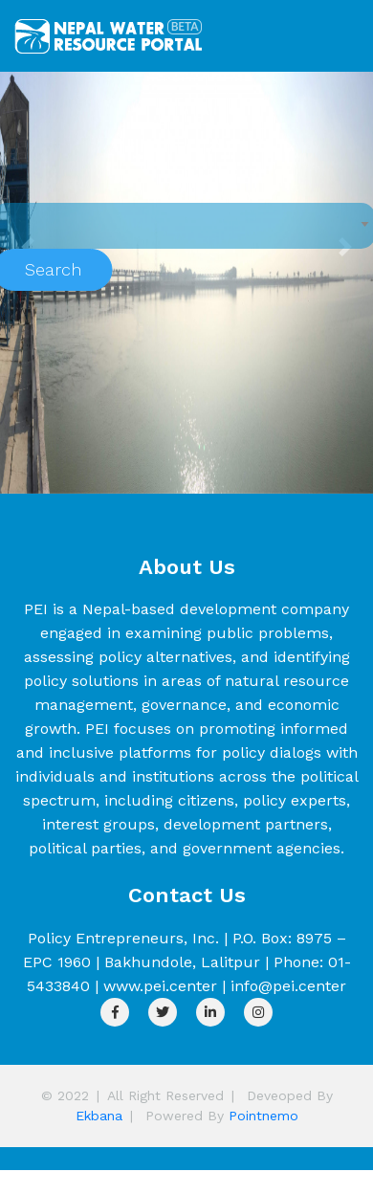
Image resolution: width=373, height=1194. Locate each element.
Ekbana (99, 1115)
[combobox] (184, 225)
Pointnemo (263, 1115)
